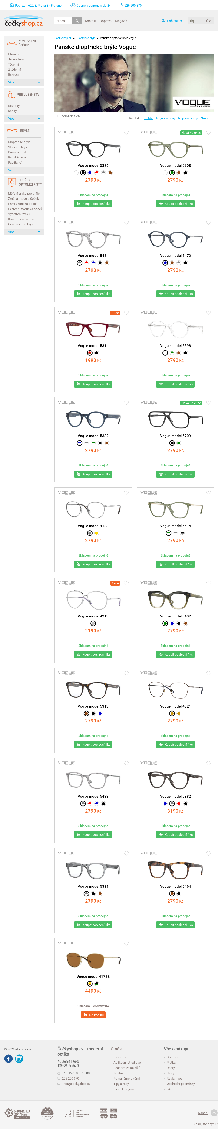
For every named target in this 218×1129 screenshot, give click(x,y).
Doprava (106, 21)
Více (24, 82)
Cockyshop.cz (62, 38)
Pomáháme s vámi (125, 1078)
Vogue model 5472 (175, 255)
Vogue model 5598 (175, 346)
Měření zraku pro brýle (24, 194)
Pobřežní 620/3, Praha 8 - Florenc (38, 5)
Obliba (148, 118)
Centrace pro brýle (21, 224)
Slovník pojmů (122, 1089)
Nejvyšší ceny (188, 118)
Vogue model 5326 (93, 165)
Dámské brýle (17, 152)
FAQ (168, 1089)
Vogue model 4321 (175, 706)
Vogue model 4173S (93, 976)
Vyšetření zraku (19, 214)
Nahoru (208, 1113)
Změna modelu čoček (23, 199)
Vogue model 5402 (175, 616)
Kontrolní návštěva (21, 219)
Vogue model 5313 (93, 706)
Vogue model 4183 (93, 526)
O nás (116, 1048)
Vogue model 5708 (175, 165)
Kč (93, 180)
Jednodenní (16, 59)
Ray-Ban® (15, 162)
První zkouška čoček (22, 204)
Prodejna (118, 1057)
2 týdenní (14, 70)
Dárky (169, 1068)
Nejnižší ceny (165, 118)
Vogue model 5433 (93, 796)
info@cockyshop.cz (76, 1084)
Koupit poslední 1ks (93, 204)
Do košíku (94, 1015)
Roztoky (14, 106)
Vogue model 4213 (93, 616)
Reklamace (173, 1078)
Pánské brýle (17, 157)
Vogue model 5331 (93, 886)
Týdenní (13, 64)
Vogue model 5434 (93, 255)
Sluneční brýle (18, 147)
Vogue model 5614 (175, 526)
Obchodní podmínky (179, 1084)
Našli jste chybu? (205, 1124)
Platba (170, 1062)
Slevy (169, 1073)
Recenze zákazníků (125, 1068)
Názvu (205, 118)
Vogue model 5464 (175, 886)
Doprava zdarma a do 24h (94, 5)
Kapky (12, 111)
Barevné (13, 75)
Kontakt (90, 21)
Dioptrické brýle (19, 142)
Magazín (121, 21)
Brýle (24, 131)
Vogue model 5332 (93, 436)
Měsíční (13, 54)
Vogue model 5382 (175, 796)
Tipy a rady (120, 1084)
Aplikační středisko (126, 1062)
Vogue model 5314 (93, 346)
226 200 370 (68, 1078)
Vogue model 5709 (175, 436)
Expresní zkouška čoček (24, 209)
